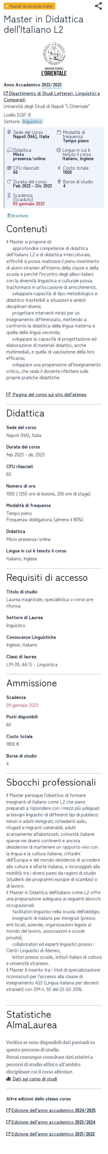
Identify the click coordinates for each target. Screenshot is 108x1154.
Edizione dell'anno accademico (50, 1110)
